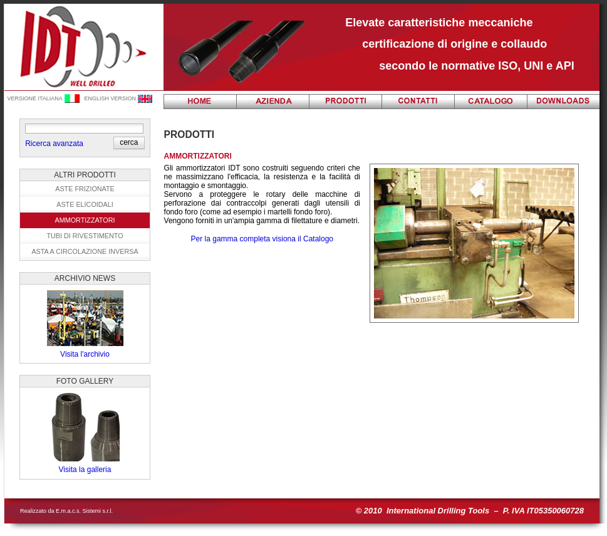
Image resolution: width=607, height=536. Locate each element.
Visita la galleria (85, 469)
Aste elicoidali (84, 204)
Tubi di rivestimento (84, 235)
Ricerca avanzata (54, 143)
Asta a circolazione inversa (84, 251)
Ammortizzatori (85, 220)
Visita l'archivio (85, 354)
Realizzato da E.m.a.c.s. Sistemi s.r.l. (66, 511)
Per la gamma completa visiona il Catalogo (262, 238)
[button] (128, 142)
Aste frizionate (85, 188)
